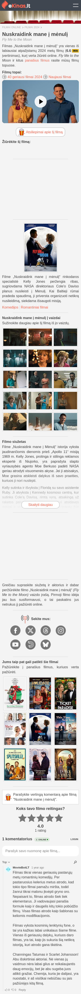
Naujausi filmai (60, 77)
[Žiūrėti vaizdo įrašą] (41, 102)
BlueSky (46, 644)
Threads (46, 630)
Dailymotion (30, 644)
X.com (30, 630)
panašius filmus (37, 60)
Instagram (61, 630)
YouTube (15, 644)
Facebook (15, 630)
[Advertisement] (40, 189)
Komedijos (10, 307)
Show (75, 5)
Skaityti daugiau (40, 505)
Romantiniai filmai (34, 307)
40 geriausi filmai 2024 (25, 77)
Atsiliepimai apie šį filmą (44, 132)
